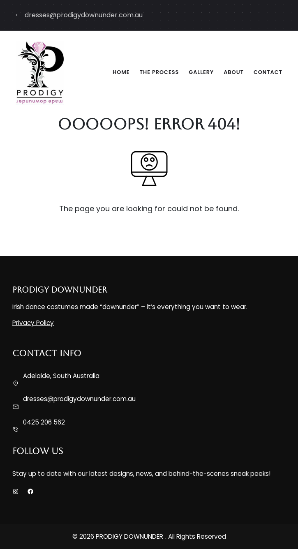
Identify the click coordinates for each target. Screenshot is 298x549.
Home (121, 72)
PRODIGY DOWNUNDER (59, 289)
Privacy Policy (33, 322)
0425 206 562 (44, 422)
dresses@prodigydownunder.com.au (79, 398)
